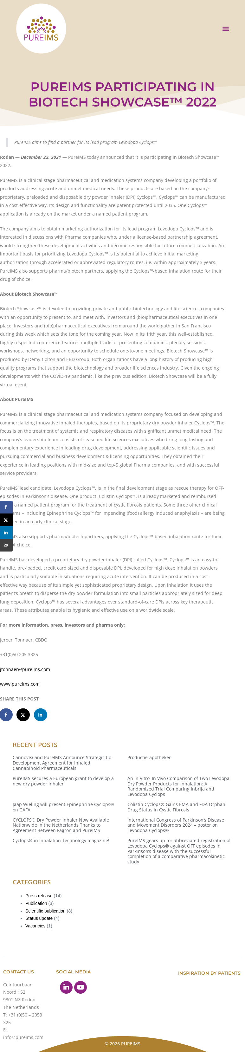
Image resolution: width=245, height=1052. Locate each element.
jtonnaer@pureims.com (25, 669)
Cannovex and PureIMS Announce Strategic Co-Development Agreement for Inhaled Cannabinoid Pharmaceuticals (63, 762)
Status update (39, 918)
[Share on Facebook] (6, 714)
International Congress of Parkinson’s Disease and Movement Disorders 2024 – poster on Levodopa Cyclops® (175, 825)
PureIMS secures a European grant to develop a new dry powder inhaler (63, 781)
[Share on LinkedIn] (41, 714)
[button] (225, 28)
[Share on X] (23, 714)
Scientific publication (45, 910)
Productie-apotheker (149, 757)
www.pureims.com (20, 684)
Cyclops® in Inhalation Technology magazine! (61, 840)
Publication (36, 903)
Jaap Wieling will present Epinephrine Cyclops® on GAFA (63, 807)
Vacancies (35, 925)
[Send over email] (6, 545)
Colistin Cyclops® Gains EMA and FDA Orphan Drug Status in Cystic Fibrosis (176, 807)
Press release (39, 895)
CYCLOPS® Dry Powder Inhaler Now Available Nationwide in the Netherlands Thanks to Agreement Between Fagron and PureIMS (61, 825)
